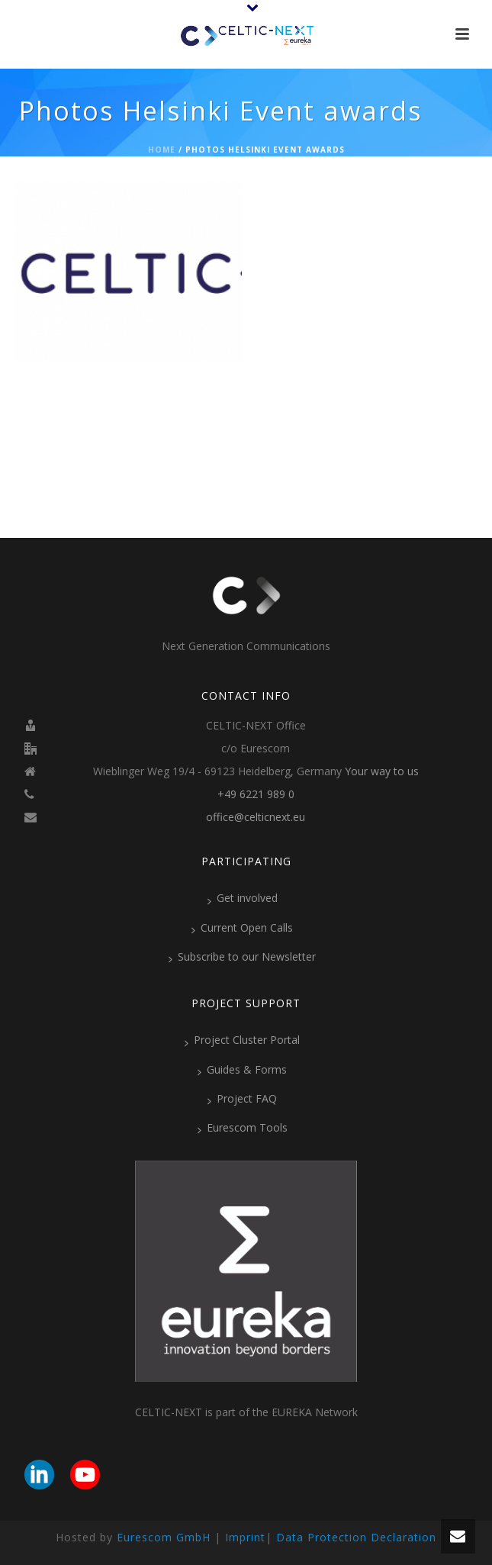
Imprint (245, 1537)
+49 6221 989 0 (255, 794)
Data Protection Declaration (356, 1537)
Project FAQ (242, 1098)
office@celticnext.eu (255, 817)
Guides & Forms (242, 1069)
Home (161, 149)
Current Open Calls (242, 927)
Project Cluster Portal (242, 1040)
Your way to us (382, 771)
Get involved (242, 898)
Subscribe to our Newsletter (242, 956)
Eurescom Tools (243, 1127)
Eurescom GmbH (164, 1537)
